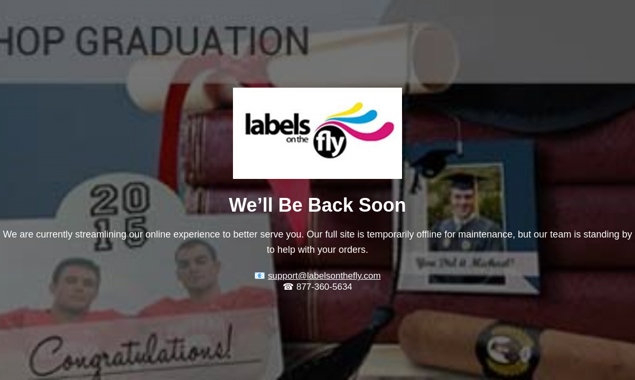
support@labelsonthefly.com (324, 276)
